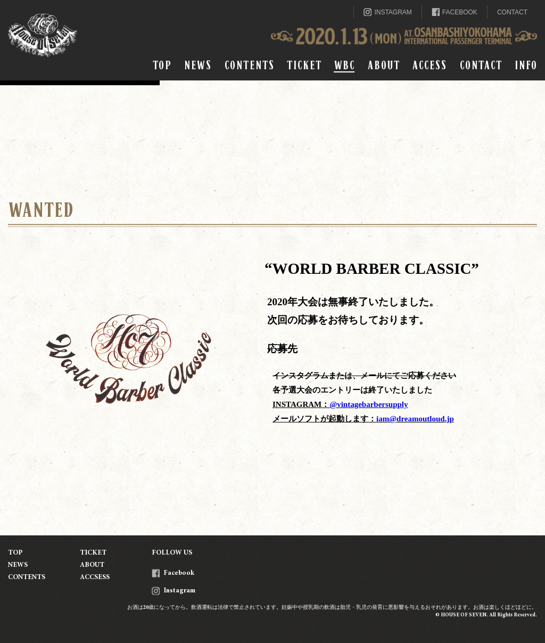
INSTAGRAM (387, 12)
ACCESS (429, 65)
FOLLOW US (172, 553)
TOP (162, 65)
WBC (344, 65)
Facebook (173, 573)
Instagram (173, 591)
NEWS (197, 65)
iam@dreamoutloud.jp (415, 418)
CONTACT (512, 12)
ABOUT (383, 65)
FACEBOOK (454, 12)
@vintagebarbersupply (368, 404)
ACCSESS (95, 577)
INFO (525, 65)
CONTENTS (249, 65)
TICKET (304, 65)
